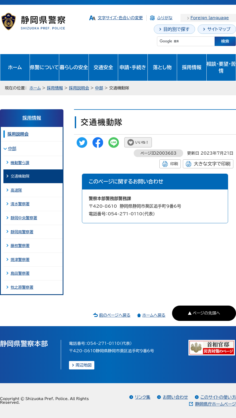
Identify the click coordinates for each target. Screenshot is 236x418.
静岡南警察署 (22, 232)
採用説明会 (79, 88)
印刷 (174, 164)
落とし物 (162, 67)
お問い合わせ (175, 397)
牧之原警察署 (22, 287)
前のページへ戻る (115, 315)
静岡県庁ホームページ (215, 404)
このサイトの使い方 (218, 397)
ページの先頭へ (206, 313)
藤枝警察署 (20, 246)
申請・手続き (132, 67)
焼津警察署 (20, 260)
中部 (99, 88)
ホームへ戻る (153, 315)
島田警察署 (20, 273)
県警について (44, 67)
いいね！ (142, 142)
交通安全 (103, 67)
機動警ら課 (20, 163)
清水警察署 (20, 204)
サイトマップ (218, 29)
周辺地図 (84, 365)
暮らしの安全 (74, 67)
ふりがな (164, 18)
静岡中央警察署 (24, 218)
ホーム (15, 67)
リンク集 (142, 397)
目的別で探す (176, 29)
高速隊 (16, 190)
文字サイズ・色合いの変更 (120, 18)
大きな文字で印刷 (212, 164)
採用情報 (192, 67)
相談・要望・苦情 (221, 67)
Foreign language (210, 18)
